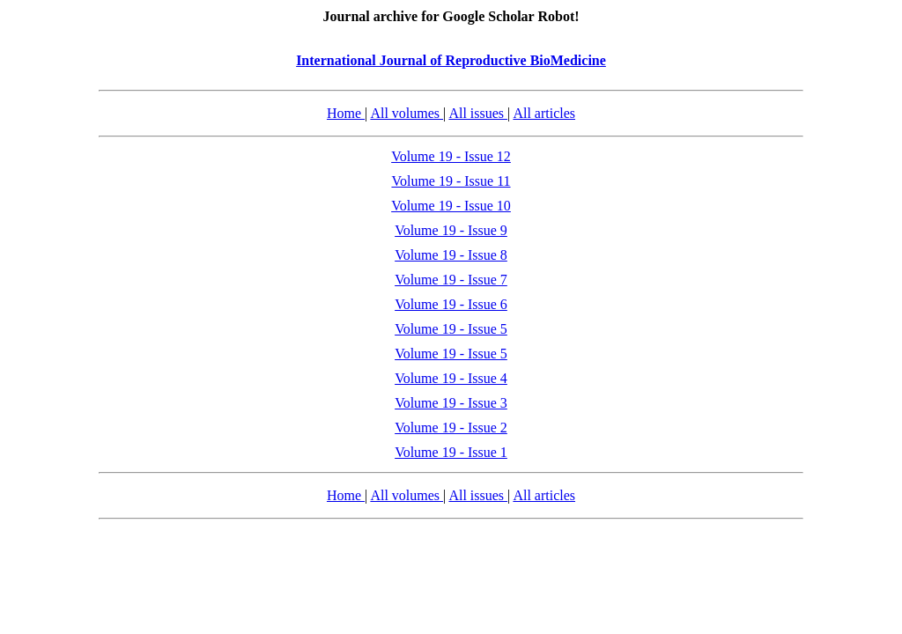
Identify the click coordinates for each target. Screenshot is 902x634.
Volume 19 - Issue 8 (451, 254)
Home (346, 113)
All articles (544, 113)
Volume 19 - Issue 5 (451, 328)
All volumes (406, 113)
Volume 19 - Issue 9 (451, 230)
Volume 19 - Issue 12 (451, 156)
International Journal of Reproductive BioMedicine (451, 60)
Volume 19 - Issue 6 (451, 304)
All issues (477, 113)
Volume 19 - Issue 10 (451, 205)
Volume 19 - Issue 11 (450, 180)
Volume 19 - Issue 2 (451, 427)
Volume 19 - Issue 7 (451, 279)
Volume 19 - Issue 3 (451, 402)
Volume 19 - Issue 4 (451, 378)
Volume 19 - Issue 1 (451, 452)
